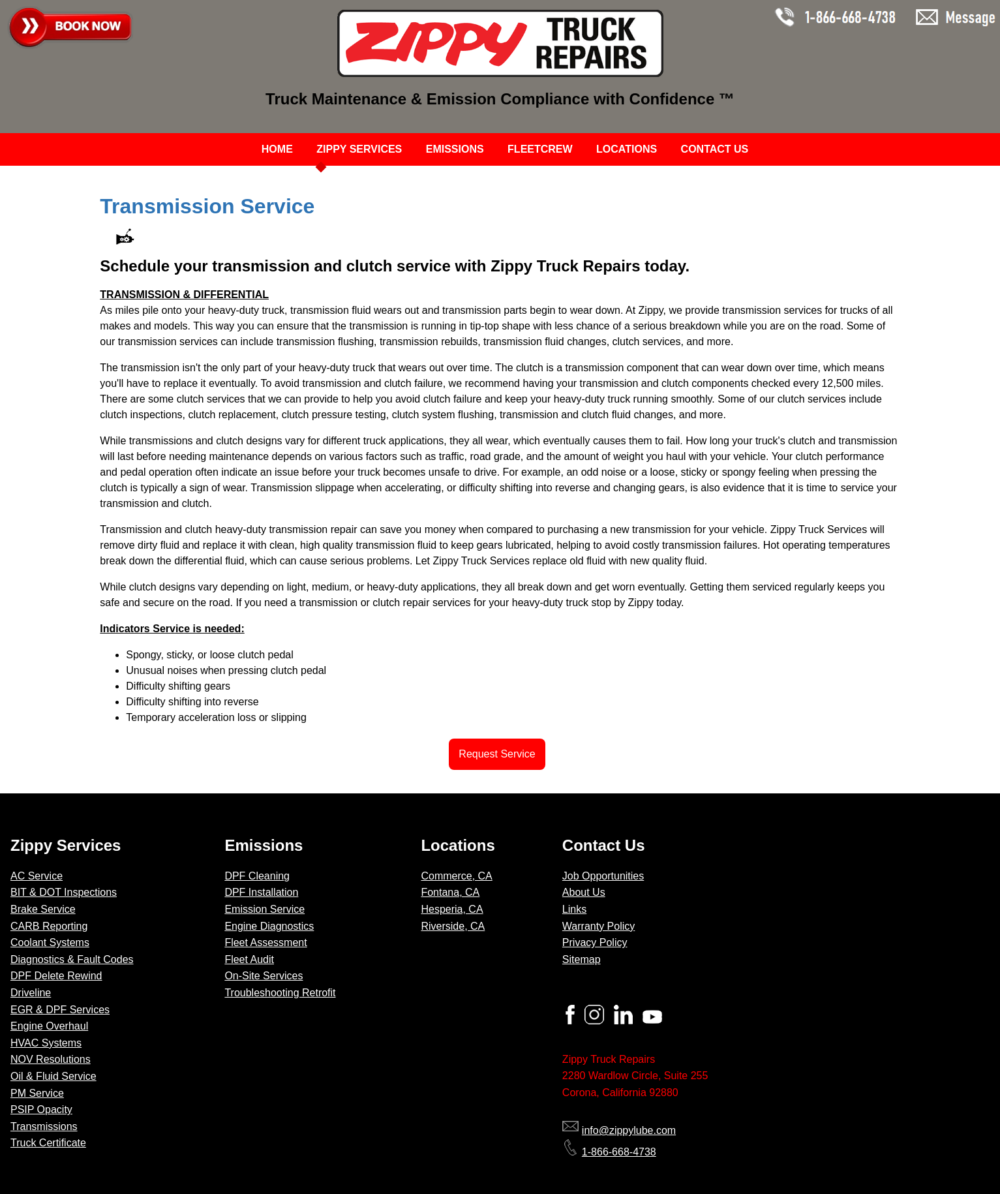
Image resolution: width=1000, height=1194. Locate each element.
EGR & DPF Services (60, 1009)
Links (574, 909)
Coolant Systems (49, 942)
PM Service (37, 1093)
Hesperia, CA (452, 909)
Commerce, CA (456, 875)
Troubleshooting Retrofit (279, 992)
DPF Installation (261, 892)
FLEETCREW (540, 149)
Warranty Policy (598, 926)
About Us (583, 892)
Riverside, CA (453, 926)
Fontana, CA (450, 892)
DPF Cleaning (257, 875)
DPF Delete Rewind (56, 975)
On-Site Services (263, 975)
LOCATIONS (626, 149)
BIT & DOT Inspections (63, 892)
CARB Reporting (48, 926)
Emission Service (264, 909)
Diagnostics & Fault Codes (72, 959)
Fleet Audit (249, 959)
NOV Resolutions (50, 1059)
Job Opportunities (603, 875)
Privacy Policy (595, 942)
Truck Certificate (48, 1142)
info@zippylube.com (619, 1130)
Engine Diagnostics (269, 926)
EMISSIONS (455, 149)
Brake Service (43, 909)
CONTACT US (715, 149)
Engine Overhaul (49, 1026)
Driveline (30, 992)
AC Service (36, 875)
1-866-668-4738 (609, 1151)
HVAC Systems (46, 1043)
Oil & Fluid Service (53, 1076)
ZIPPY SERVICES (359, 149)
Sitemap (581, 959)
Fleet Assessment (265, 942)
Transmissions (44, 1126)
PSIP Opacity (41, 1109)
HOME (277, 149)
